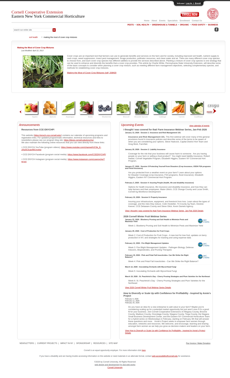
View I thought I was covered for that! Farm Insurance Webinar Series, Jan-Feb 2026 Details (164, 211)
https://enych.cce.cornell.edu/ (47, 135)
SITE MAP (113, 343)
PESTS (130, 25)
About (154, 21)
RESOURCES (99, 343)
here (144, 350)
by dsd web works (127, 365)
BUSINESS (213, 25)
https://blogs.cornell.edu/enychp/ (79, 140)
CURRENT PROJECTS (47, 343)
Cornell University (115, 367)
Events (162, 21)
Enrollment (185, 21)
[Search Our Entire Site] (32, 30)
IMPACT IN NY (66, 343)
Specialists (173, 21)
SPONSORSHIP (83, 343)
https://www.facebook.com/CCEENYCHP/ (87, 154)
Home (146, 21)
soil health (33, 37)
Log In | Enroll (193, 3)
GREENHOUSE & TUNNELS (164, 25)
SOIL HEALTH (143, 25)
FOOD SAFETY (198, 25)
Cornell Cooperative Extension (48, 14)
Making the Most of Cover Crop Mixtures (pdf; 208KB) (91, 73)
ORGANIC (184, 25)
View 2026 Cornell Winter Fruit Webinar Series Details (148, 287)
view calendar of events (199, 126)
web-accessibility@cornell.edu (165, 356)
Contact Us (197, 21)
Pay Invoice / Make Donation (198, 343)
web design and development (107, 365)
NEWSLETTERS (26, 343)
